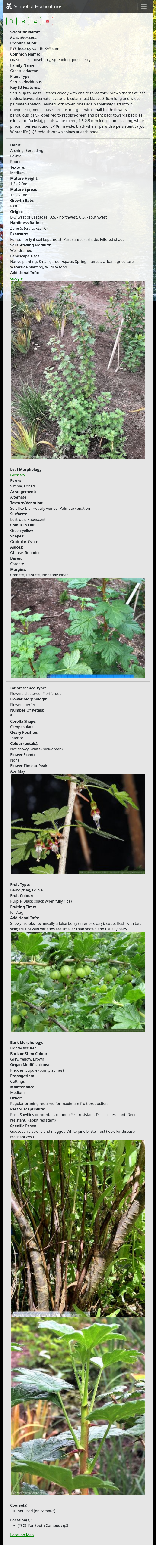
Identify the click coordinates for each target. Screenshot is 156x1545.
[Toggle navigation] (143, 6)
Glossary (17, 475)
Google (16, 278)
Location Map (22, 1534)
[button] (11, 21)
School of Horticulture (33, 6)
